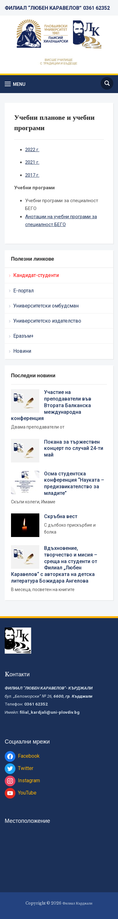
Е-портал (23, 291)
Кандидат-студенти (36, 275)
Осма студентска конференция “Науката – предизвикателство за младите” (74, 483)
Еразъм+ (23, 336)
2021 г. (32, 162)
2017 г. (32, 175)
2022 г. (32, 149)
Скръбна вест (60, 516)
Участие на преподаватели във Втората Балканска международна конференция (51, 405)
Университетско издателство (47, 321)
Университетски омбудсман (46, 306)
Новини (22, 351)
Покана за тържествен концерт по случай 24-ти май (73, 448)
